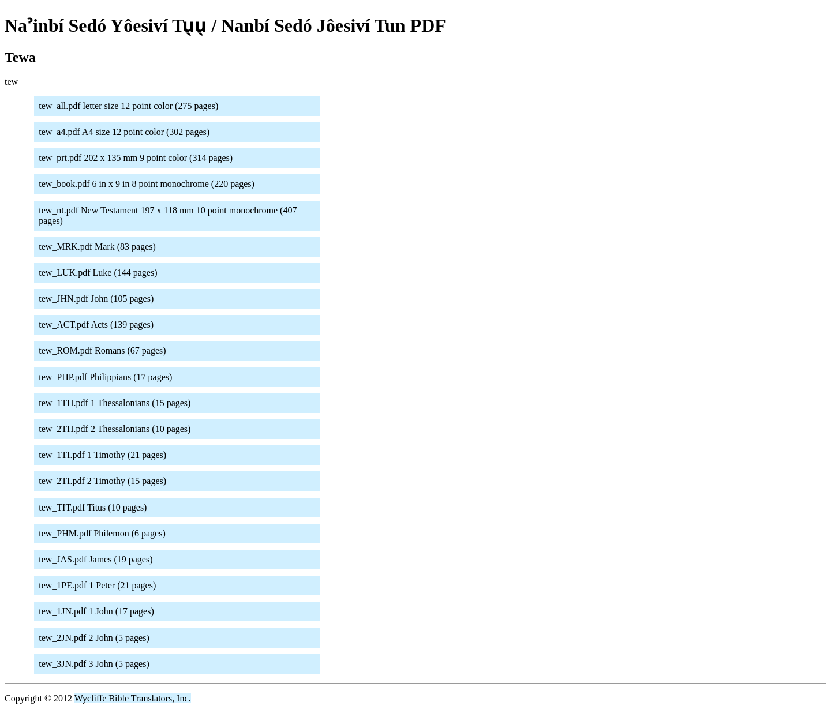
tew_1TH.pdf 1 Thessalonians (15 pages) (114, 403)
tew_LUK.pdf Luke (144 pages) (98, 272)
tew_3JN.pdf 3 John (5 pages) (94, 664)
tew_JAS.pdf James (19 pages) (95, 559)
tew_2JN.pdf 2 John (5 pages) (94, 638)
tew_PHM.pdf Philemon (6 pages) (102, 533)
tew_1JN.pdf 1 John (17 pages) (96, 611)
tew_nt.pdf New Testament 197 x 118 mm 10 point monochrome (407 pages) (168, 215)
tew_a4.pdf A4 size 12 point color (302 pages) (124, 132)
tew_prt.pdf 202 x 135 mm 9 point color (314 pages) (136, 158)
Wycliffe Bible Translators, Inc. (132, 698)
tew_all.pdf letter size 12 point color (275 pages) (128, 106)
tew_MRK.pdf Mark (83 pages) (97, 247)
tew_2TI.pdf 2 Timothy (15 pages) (102, 481)
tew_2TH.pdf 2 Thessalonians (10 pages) (114, 429)
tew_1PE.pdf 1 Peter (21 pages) (97, 585)
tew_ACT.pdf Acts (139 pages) (96, 324)
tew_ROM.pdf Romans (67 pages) (102, 350)
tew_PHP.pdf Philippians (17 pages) (105, 377)
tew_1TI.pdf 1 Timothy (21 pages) (102, 455)
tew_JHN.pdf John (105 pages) (96, 298)
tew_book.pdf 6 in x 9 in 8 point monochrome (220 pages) (146, 184)
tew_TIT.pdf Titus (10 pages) (93, 507)
